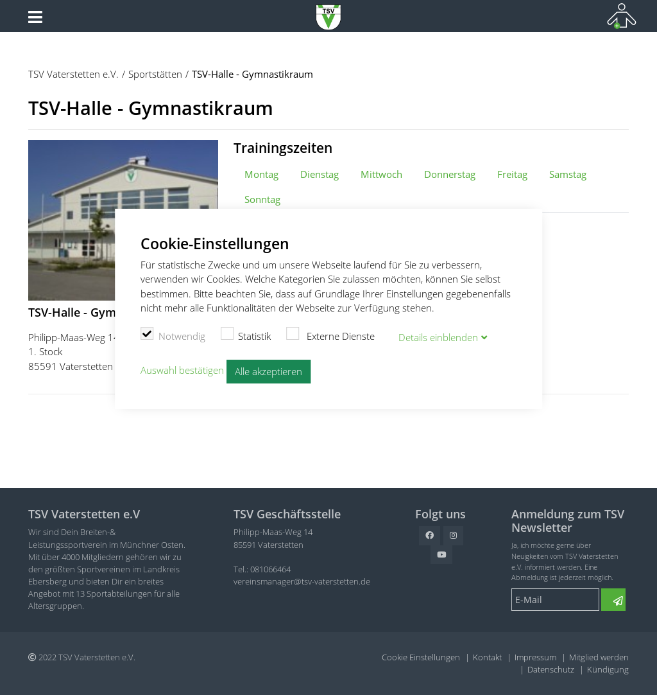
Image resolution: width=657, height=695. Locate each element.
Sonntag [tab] (262, 199)
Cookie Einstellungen (421, 657)
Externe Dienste (330, 334)
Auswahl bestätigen (182, 370)
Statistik (246, 334)
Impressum (535, 657)
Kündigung (608, 669)
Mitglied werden (599, 657)
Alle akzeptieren (268, 371)
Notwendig (173, 334)
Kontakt (487, 657)
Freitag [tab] (512, 174)
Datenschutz (550, 669)
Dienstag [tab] (319, 174)
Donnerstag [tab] (449, 174)
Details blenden (438, 337)
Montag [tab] (261, 174)
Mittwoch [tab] (381, 174)
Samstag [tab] (567, 174)
